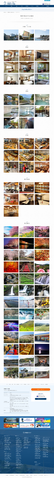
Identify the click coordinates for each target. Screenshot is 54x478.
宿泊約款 (17, 475)
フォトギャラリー (37, 384)
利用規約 (31, 475)
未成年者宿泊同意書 (22, 475)
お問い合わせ (42, 384)
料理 (21, 6)
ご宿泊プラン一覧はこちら (40, 389)
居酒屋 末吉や (36, 464)
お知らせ (28, 384)
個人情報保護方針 (12, 475)
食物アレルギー (46, 475)
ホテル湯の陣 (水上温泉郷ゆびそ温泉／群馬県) (27, 445)
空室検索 (47, 6)
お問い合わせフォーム (40, 398)
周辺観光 (37, 6)
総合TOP (5, 12)
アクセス (32, 6)
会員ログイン (47, 0)
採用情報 (27, 475)
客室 (11, 6)
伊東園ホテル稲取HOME (11, 12)
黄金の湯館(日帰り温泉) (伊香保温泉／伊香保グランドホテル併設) (19, 464)
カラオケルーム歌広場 (37, 463)
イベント (42, 6)
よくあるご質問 (41, 475)
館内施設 (27, 6)
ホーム (6, 6)
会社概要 (7, 475)
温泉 (16, 6)
